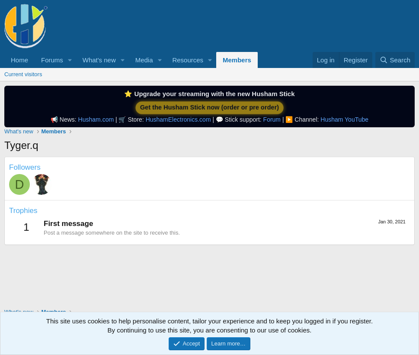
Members (237, 60)
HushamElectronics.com (178, 119)
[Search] (395, 60)
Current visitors (23, 74)
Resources (187, 60)
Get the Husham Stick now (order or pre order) (209, 107)
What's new (99, 60)
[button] (70, 60)
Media (144, 60)
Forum (272, 119)
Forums (52, 60)
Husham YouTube (344, 119)
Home (19, 60)
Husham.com (96, 119)
